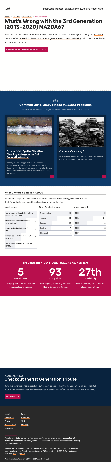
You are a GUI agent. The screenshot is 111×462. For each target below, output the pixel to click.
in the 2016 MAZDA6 (17, 222)
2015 (77, 228)
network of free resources (31, 438)
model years (20, 273)
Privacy (8, 421)
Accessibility (10, 424)
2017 (76, 233)
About (7, 414)
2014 (77, 213)
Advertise (9, 428)
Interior (43, 218)
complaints (55, 273)
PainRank (98, 34)
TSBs (94, 9)
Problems (48, 9)
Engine (43, 228)
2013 (77, 223)
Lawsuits (85, 9)
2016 (77, 218)
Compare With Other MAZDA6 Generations (26, 49)
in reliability (90, 273)
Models (59, 9)
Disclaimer (9, 417)
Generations (72, 9)
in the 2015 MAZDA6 (16, 229)
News (101, 9)
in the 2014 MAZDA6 (19, 214)
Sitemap (25, 424)
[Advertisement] (56, 73)
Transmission (45, 213)
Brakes (43, 223)
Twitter (24, 414)
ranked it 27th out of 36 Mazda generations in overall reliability (50, 38)
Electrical (44, 233)
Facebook (25, 417)
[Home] (8, 8)
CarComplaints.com (58, 287)
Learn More (12, 397)
